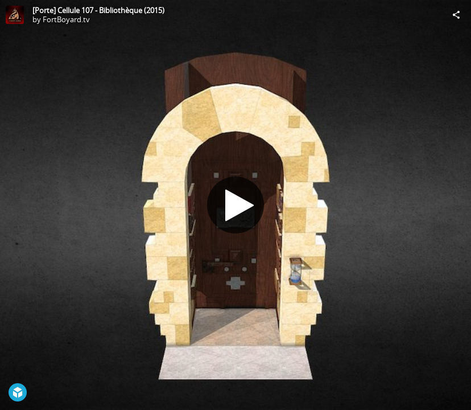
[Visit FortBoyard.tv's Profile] (15, 15)
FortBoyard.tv (66, 19)
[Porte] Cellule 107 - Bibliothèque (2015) (98, 10)
